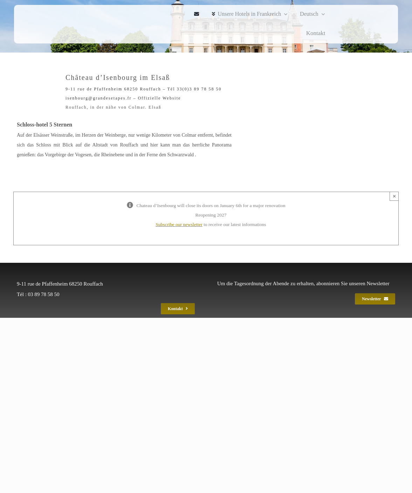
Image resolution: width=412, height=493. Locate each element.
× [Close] (394, 196)
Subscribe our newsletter (179, 224)
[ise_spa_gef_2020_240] (37, 24)
